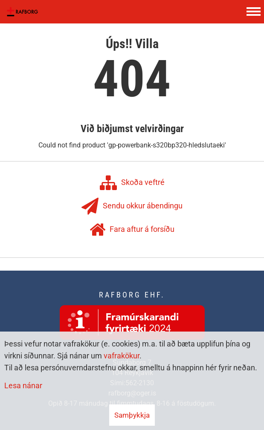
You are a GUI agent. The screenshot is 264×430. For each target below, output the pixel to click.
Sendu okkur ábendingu (132, 206)
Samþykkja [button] (132, 415)
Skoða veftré (132, 182)
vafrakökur (121, 355)
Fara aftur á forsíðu (132, 229)
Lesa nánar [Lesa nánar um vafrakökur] (23, 385)
